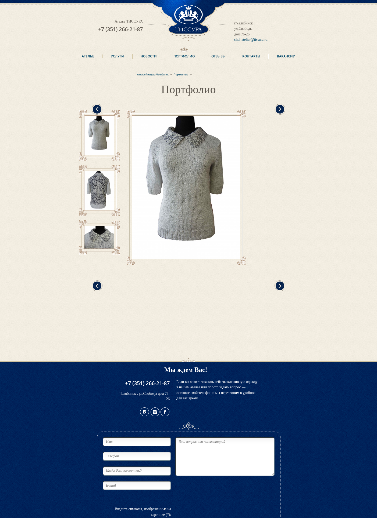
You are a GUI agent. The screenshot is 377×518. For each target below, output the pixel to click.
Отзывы (218, 56)
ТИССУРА (188, 20)
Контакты (251, 56)
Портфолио (184, 56)
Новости (149, 56)
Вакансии (286, 56)
